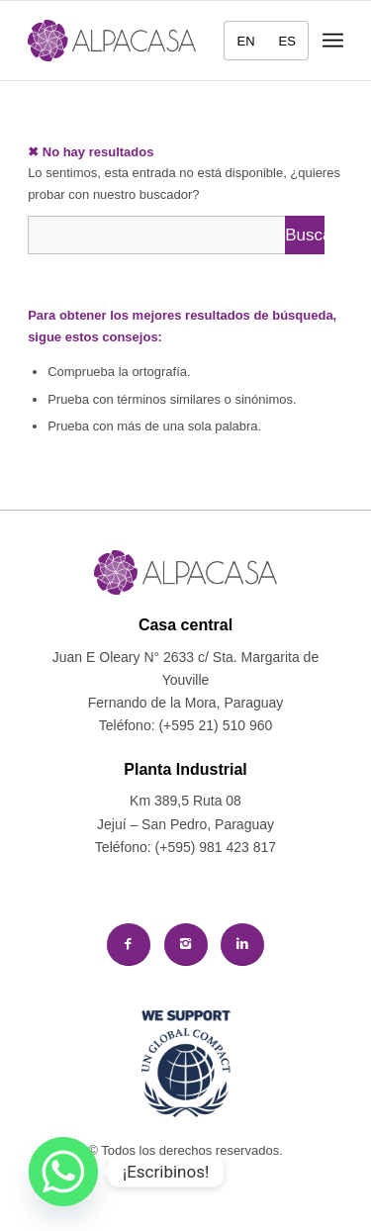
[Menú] (333, 40)
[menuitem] (240, 40)
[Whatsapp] (63, 1171)
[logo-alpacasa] (112, 40)
